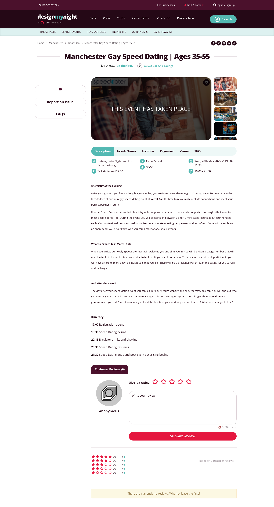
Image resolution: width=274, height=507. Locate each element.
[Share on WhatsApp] (229, 43)
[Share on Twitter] (218, 43)
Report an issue (60, 102)
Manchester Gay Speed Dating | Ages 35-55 (109, 43)
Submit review (182, 436)
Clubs (121, 18)
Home (40, 43)
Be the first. (124, 66)
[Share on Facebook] (213, 43)
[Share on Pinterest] (224, 43)
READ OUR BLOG (96, 31)
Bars (93, 18)
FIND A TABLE (48, 31)
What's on (163, 18)
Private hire (185, 18)
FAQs (60, 114)
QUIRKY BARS (140, 31)
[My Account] (224, 5)
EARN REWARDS (163, 31)
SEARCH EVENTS (71, 31)
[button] (138, 457)
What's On (74, 43)
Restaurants (140, 18)
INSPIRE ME (119, 31)
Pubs (106, 18)
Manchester (56, 43)
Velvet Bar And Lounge (158, 66)
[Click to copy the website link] (234, 43)
